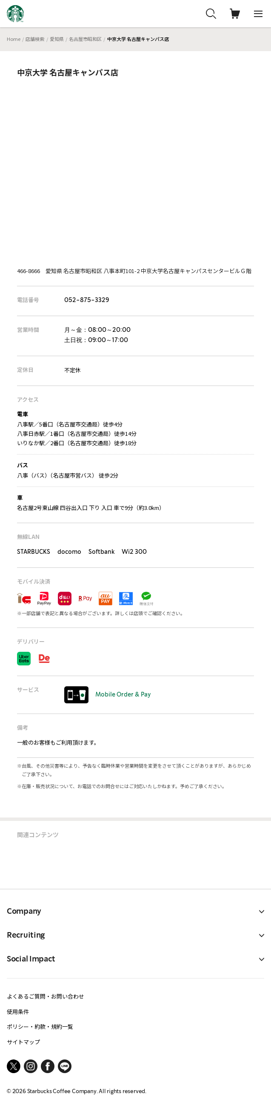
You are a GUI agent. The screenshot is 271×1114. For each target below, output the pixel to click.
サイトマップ (23, 1042)
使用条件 (18, 1011)
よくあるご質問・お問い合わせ (45, 996)
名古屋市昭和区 (85, 38)
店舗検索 (35, 38)
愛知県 (57, 38)
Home (13, 38)
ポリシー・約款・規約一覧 (40, 1026)
